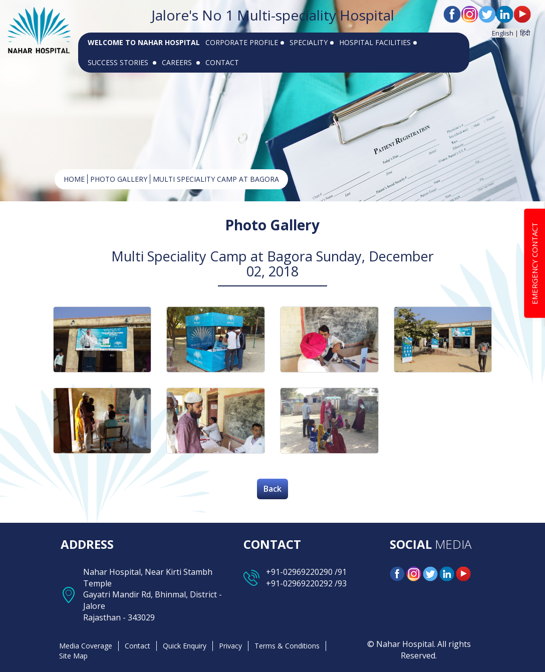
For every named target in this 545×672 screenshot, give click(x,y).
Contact (137, 645)
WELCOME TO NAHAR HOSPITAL (144, 42)
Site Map (73, 655)
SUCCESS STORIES (122, 62)
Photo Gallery (118, 179)
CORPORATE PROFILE (244, 42)
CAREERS (181, 62)
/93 (340, 583)
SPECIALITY (312, 42)
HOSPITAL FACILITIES (378, 42)
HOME (74, 179)
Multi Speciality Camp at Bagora (216, 179)
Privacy (230, 645)
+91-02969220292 (299, 583)
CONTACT (222, 62)
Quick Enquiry (184, 645)
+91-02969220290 (299, 571)
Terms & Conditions (287, 645)
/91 (340, 571)
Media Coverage (85, 645)
